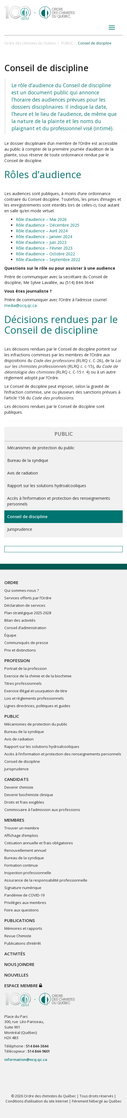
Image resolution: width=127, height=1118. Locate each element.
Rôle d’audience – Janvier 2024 (44, 236)
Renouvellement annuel (25, 850)
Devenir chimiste (18, 787)
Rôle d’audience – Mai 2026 (41, 219)
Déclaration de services (24, 605)
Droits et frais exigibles (24, 802)
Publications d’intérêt (22, 943)
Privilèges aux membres (25, 902)
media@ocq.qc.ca (20, 305)
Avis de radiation (22, 473)
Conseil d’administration (25, 627)
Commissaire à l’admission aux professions (42, 809)
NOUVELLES (16, 975)
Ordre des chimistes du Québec (30, 43)
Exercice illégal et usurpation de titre (35, 690)
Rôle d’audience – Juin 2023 (41, 242)
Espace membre (23, 985)
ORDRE (11, 582)
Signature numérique (22, 887)
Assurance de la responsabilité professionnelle (45, 880)
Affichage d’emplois (21, 835)
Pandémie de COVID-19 (24, 895)
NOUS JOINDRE (19, 964)
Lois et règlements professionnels (34, 698)
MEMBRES (14, 820)
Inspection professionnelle (27, 872)
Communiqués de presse (26, 642)
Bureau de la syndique (27, 460)
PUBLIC (67, 43)
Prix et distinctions (20, 650)
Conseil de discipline (27, 516)
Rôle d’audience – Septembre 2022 (48, 259)
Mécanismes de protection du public (40, 447)
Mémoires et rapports (23, 928)
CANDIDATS (16, 779)
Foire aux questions (21, 910)
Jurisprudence (19, 529)
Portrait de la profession (25, 668)
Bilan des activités (20, 620)
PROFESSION (17, 660)
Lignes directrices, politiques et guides (37, 705)
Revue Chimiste (17, 935)
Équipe (10, 635)
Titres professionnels (23, 683)
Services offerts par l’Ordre (27, 597)
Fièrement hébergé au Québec (97, 1101)
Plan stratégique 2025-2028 (27, 612)
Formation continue (21, 865)
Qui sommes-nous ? (21, 590)
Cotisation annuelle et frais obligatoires (38, 842)
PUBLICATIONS (19, 920)
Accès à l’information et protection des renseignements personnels (58, 501)
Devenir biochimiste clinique (28, 794)
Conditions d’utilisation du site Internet (36, 1101)
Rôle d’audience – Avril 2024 (42, 231)
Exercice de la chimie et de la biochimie (38, 675)
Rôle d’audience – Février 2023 (44, 248)
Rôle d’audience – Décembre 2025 (47, 225)
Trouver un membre (21, 828)
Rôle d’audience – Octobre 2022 (45, 253)
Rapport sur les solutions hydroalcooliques (46, 485)
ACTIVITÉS (14, 953)
